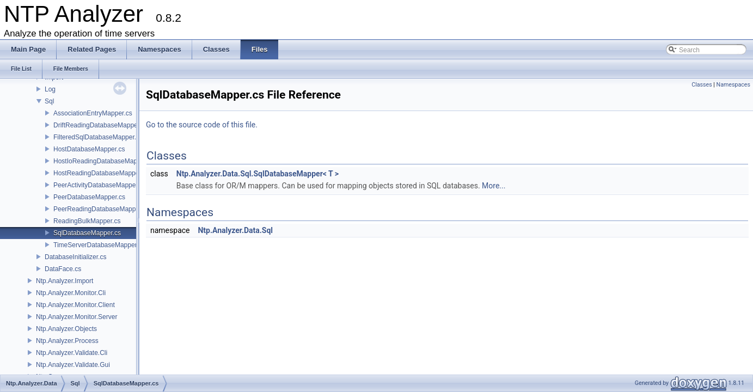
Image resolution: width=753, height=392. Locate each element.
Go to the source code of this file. (202, 124)
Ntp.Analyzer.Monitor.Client (75, 305)
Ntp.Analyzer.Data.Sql (235, 230)
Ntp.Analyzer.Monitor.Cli (71, 293)
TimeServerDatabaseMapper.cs (99, 245)
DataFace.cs (63, 269)
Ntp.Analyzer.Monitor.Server (76, 317)
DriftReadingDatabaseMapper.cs (100, 125)
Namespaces (733, 84)
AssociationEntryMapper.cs (92, 113)
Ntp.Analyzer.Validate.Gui (73, 365)
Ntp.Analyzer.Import (64, 281)
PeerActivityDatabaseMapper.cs (99, 185)
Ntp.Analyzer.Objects (66, 329)
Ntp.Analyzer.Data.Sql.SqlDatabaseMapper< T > (257, 173)
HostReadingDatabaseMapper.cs (101, 173)
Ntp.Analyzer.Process (67, 341)
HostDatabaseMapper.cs (89, 149)
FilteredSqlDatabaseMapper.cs (98, 137)
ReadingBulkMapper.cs (86, 221)
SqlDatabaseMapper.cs (87, 233)
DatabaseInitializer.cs (75, 257)
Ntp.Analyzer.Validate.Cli (71, 353)
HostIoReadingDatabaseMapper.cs (104, 161)
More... (493, 185)
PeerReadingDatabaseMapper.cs (101, 209)
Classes (701, 84)
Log (50, 89)
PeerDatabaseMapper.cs (89, 197)
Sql (49, 101)
